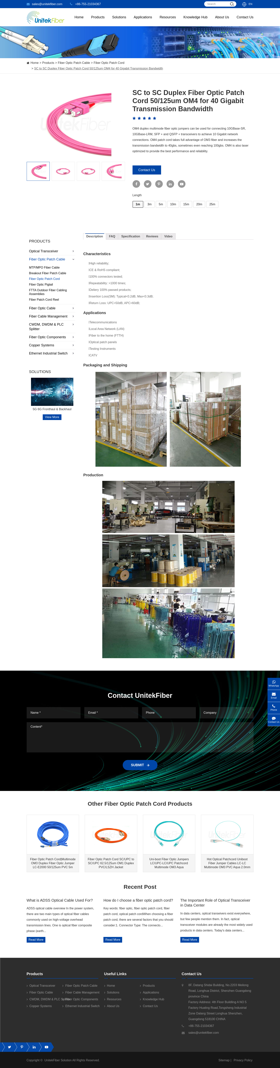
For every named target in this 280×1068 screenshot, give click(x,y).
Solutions (119, 20)
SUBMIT (140, 765)
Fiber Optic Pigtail (41, 284)
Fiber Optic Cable (52, 308)
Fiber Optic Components (52, 337)
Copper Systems (52, 345)
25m (212, 204)
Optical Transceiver (52, 251)
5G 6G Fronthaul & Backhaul (52, 409)
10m (173, 204)
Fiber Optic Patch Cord (109, 62)
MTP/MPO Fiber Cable (44, 267)
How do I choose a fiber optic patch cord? (138, 900)
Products (48, 62)
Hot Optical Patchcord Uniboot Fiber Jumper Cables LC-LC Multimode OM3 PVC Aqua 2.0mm (227, 863)
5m (161, 204)
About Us (222, 20)
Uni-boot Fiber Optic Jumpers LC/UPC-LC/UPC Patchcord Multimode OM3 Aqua (169, 863)
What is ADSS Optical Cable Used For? (60, 900)
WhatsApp (274, 682)
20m (199, 204)
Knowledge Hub (195, 20)
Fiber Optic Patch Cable (74, 62)
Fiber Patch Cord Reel (44, 299)
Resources (168, 20)
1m (138, 204)
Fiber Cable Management (52, 316)
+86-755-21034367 (85, 4)
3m (149, 204)
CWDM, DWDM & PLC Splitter (52, 327)
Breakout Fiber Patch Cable (47, 273)
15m (186, 204)
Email (274, 694)
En (250, 3)
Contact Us (245, 20)
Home (79, 20)
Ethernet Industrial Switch (52, 353)
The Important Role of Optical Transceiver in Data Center (215, 902)
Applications (143, 20)
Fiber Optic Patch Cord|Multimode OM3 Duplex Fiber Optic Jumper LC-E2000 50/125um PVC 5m (53, 863)
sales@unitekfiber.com (44, 4)
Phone (274, 706)
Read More (36, 939)
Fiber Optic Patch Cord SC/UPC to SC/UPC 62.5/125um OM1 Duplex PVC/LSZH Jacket (111, 863)
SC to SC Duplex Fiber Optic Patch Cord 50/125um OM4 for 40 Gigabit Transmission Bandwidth (98, 68)
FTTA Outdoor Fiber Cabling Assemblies (48, 292)
